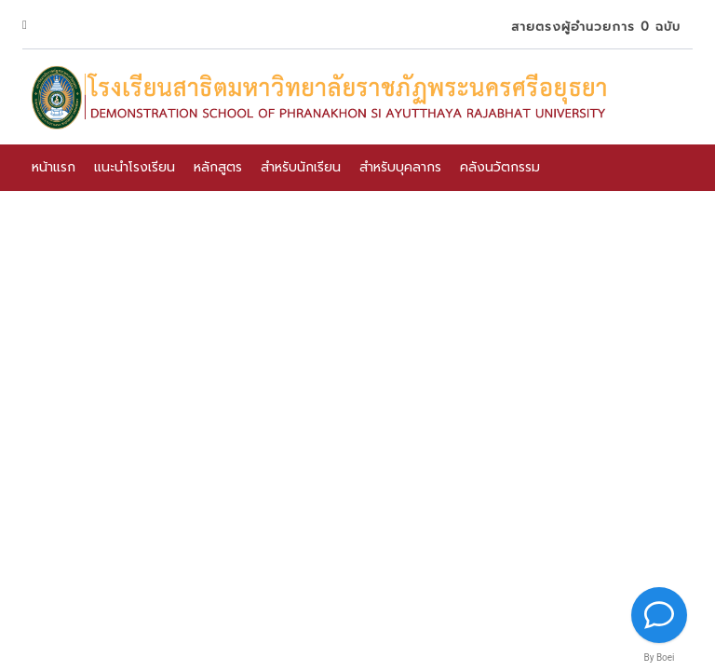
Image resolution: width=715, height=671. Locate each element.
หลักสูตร (218, 167)
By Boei (658, 657)
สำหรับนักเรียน (301, 167)
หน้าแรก (53, 167)
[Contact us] (659, 615)
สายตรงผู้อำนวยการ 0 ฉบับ (593, 26)
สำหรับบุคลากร (400, 167)
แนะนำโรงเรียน (134, 167)
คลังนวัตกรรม (500, 167)
